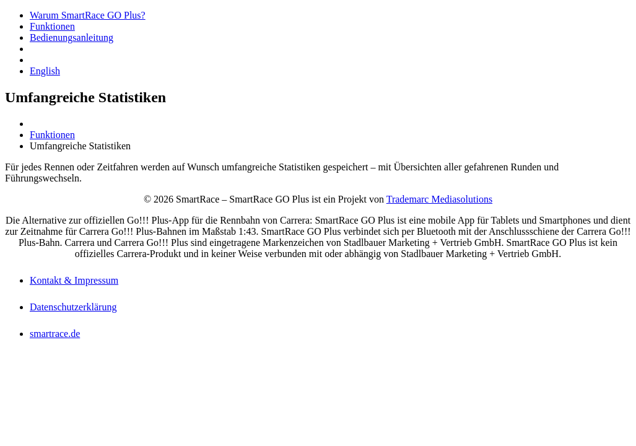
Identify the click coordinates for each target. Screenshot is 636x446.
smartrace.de (55, 333)
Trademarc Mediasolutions (439, 199)
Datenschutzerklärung (73, 307)
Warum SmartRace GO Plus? (88, 15)
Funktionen (52, 26)
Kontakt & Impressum (74, 280)
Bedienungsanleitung (71, 37)
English (45, 71)
